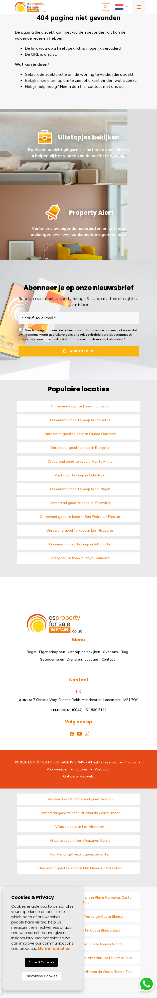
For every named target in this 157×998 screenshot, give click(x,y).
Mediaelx (87, 776)
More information (54, 948)
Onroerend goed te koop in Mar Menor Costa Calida (80, 868)
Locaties (92, 659)
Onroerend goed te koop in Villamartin (80, 544)
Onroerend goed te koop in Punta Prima (80, 461)
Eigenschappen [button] (52, 652)
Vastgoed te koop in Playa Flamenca (80, 558)
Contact (108, 659)
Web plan (102, 769)
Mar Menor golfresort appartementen (80, 854)
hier (83, 86)
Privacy (130, 762)
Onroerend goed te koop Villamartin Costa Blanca (80, 813)
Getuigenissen (52, 659)
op (121, 86)
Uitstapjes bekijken (84, 652)
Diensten (74, 659)
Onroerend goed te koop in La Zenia (80, 406)
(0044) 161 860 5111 (78, 709)
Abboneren (78, 351)
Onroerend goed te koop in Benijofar (80, 447)
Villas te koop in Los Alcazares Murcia (80, 840)
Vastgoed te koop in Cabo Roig (80, 475)
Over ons (110, 652)
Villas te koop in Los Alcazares (80, 826)
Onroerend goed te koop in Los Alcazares (80, 530)
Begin (31, 652)
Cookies (81, 769)
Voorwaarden (57, 769)
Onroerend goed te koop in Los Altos (80, 420)
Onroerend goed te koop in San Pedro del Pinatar (80, 516)
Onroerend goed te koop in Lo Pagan (80, 489)
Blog (124, 652)
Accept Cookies (41, 962)
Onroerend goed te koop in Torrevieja (80, 503)
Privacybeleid (90, 334)
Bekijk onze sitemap (43, 80)
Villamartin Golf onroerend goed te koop (80, 799)
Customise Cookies (41, 976)
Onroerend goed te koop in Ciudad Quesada (80, 434)
